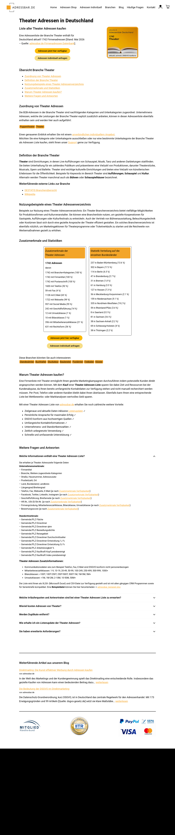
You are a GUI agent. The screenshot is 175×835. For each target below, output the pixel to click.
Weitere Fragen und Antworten (41, 95)
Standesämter (27, 361)
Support (72, 142)
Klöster (98, 361)
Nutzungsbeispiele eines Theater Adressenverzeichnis (54, 84)
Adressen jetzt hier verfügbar (52, 50)
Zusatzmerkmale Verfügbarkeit (74, 491)
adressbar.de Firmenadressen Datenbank (52, 43)
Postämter (78, 361)
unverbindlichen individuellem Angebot (93, 134)
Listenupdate (75, 411)
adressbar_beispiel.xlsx (108, 587)
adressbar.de (67, 404)
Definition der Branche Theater (41, 80)
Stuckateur (53, 361)
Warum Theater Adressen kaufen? (43, 92)
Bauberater (65, 361)
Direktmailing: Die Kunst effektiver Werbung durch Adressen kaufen (56, 670)
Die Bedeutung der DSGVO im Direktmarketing (44, 688)
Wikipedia (30, 194)
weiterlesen (102, 682)
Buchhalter (41, 361)
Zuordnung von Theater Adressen (43, 76)
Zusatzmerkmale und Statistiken (42, 88)
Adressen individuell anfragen (52, 58)
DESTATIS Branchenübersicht (41, 190)
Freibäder (89, 361)
